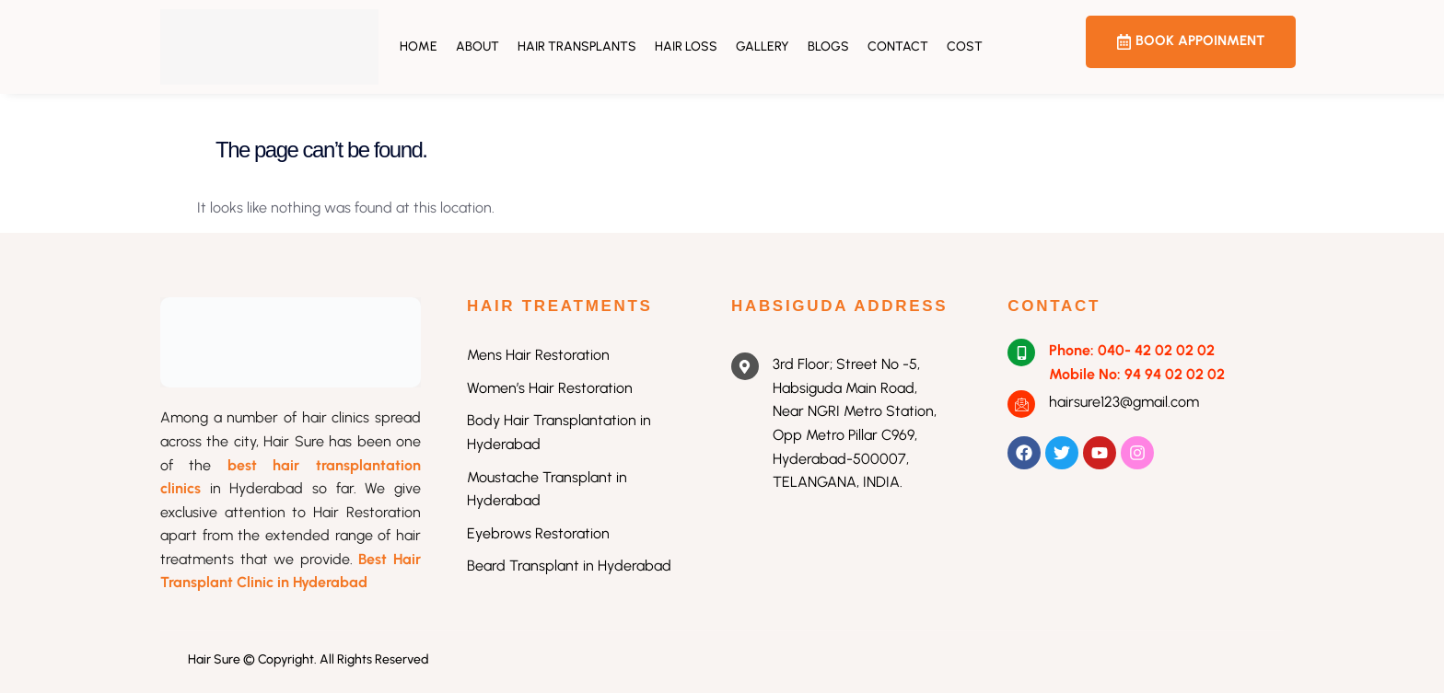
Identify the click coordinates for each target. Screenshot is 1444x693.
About (477, 46)
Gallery (762, 46)
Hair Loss (686, 46)
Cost (965, 46)
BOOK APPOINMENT (1190, 41)
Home (418, 46)
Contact (898, 46)
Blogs (828, 46)
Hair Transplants (577, 46)
